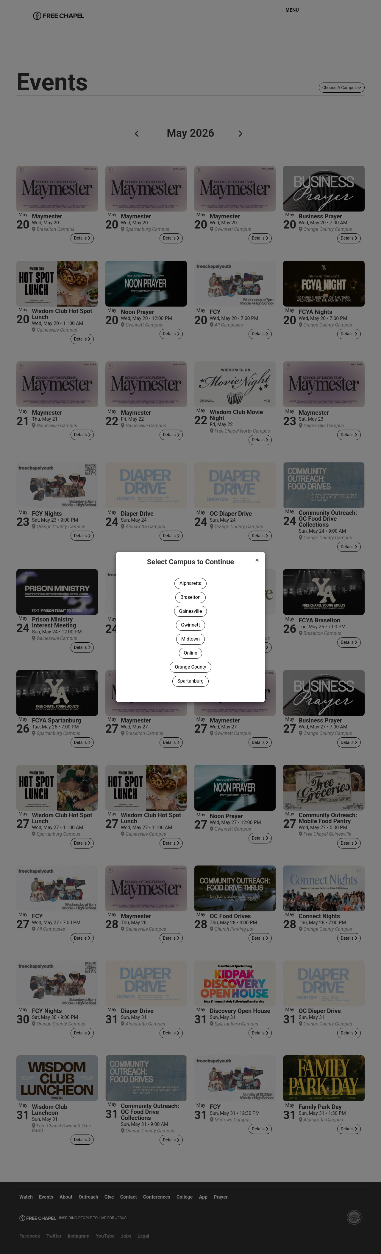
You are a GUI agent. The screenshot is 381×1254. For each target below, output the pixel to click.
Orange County (190, 667)
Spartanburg (190, 681)
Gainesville (190, 611)
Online (190, 653)
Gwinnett (190, 625)
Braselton (190, 597)
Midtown (190, 639)
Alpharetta (190, 583)
